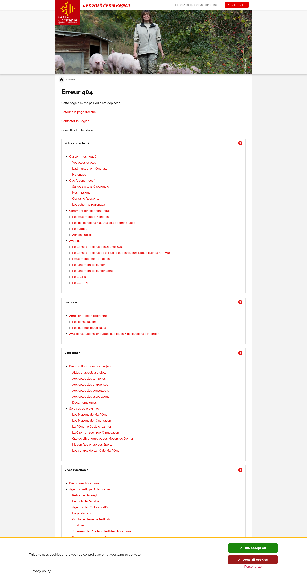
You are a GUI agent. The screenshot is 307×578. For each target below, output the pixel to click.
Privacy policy (40, 571)
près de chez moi (91, 426)
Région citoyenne (88, 316)
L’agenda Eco (81, 513)
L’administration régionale (89, 168)
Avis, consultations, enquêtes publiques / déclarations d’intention (114, 334)
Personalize (253, 566)
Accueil (70, 79)
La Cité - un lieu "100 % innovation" (96, 432)
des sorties (90, 489)
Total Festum (81, 525)
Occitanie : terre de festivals (91, 519)
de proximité (84, 408)
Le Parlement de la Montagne (93, 271)
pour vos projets (90, 366)
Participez (72, 302)
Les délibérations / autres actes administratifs (103, 223)
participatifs (89, 328)
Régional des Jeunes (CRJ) (98, 247)
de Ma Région (96, 450)
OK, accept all (253, 548)
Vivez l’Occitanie (76, 470)
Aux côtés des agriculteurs (90, 390)
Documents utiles (84, 402)
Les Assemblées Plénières (90, 217)
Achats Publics (82, 235)
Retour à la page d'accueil (79, 112)
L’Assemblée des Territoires (91, 259)
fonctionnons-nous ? (90, 211)
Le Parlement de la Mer (88, 265)
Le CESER (79, 277)
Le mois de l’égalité (85, 501)
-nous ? (82, 180)
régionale (90, 186)
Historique (79, 174)
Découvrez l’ (84, 483)
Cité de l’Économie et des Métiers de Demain (103, 438)
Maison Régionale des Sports (92, 444)
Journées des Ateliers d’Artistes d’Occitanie (101, 531)
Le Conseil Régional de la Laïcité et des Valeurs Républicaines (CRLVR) (121, 253)
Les (91, 420)
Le (79, 229)
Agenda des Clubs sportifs (90, 507)
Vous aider (72, 353)
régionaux (88, 205)
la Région (75, 121)
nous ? (82, 156)
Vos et (84, 162)
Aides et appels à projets (89, 372)
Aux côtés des (89, 378)
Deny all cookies (253, 559)
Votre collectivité (77, 143)
